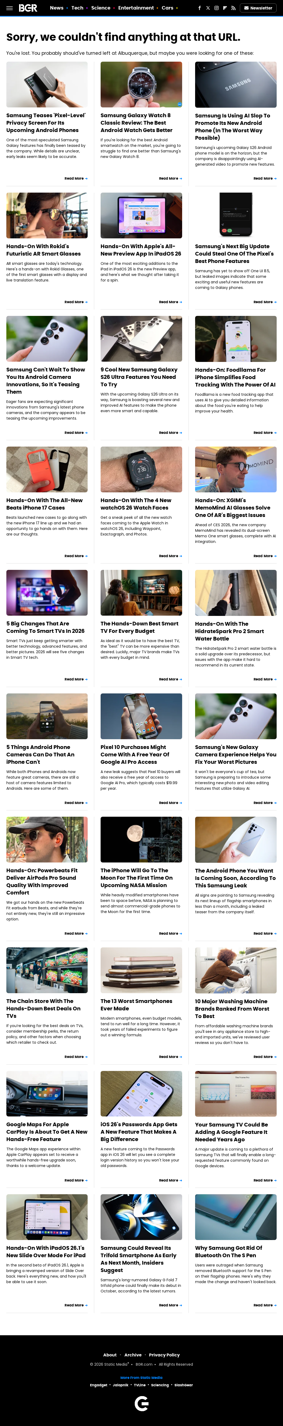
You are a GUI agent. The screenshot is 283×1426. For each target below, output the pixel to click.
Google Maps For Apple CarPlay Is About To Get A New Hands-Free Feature (46, 1132)
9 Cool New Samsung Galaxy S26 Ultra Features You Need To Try (139, 377)
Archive (133, 1355)
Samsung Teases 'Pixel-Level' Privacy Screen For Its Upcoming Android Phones (46, 123)
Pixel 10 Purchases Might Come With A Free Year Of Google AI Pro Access (135, 754)
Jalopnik (120, 1385)
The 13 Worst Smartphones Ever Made (136, 1005)
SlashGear (183, 1385)
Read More (74, 178)
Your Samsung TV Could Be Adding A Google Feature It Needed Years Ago (231, 1132)
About (110, 1355)
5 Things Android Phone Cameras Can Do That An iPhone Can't (40, 754)
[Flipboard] (225, 8)
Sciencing (160, 1385)
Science (101, 8)
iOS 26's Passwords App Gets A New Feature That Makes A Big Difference (139, 1132)
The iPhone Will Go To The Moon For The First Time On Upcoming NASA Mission (137, 878)
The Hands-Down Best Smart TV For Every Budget (139, 627)
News (57, 8)
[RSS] (233, 8)
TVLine (140, 1385)
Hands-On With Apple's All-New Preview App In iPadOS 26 (141, 250)
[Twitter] (208, 8)
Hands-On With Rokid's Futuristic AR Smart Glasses (43, 250)
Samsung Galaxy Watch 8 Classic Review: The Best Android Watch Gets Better (137, 123)
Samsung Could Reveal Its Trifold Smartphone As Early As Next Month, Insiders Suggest (139, 1259)
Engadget (98, 1385)
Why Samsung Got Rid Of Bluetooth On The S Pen (228, 1252)
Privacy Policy (164, 1355)
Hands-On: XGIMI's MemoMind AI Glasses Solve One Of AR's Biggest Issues (232, 508)
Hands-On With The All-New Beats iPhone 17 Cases (44, 504)
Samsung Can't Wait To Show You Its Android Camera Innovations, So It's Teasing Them (45, 380)
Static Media (115, 1365)
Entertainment (136, 8)
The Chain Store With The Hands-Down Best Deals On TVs (43, 1008)
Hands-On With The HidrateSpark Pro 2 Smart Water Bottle (229, 631)
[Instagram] (216, 8)
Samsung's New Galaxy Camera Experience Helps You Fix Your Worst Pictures (235, 754)
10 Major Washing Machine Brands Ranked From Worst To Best (232, 1009)
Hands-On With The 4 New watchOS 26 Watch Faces (136, 504)
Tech (77, 8)
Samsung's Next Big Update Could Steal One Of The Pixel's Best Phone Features (234, 254)
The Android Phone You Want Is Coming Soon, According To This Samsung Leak (235, 878)
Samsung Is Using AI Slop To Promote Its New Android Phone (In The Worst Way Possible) (232, 126)
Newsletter (258, 8)
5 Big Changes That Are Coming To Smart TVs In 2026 (45, 627)
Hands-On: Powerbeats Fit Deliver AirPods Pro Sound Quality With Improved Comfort (42, 881)
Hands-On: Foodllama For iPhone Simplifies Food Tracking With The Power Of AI (235, 377)
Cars (167, 8)
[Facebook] (199, 8)
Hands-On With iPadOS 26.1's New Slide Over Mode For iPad (46, 1252)
